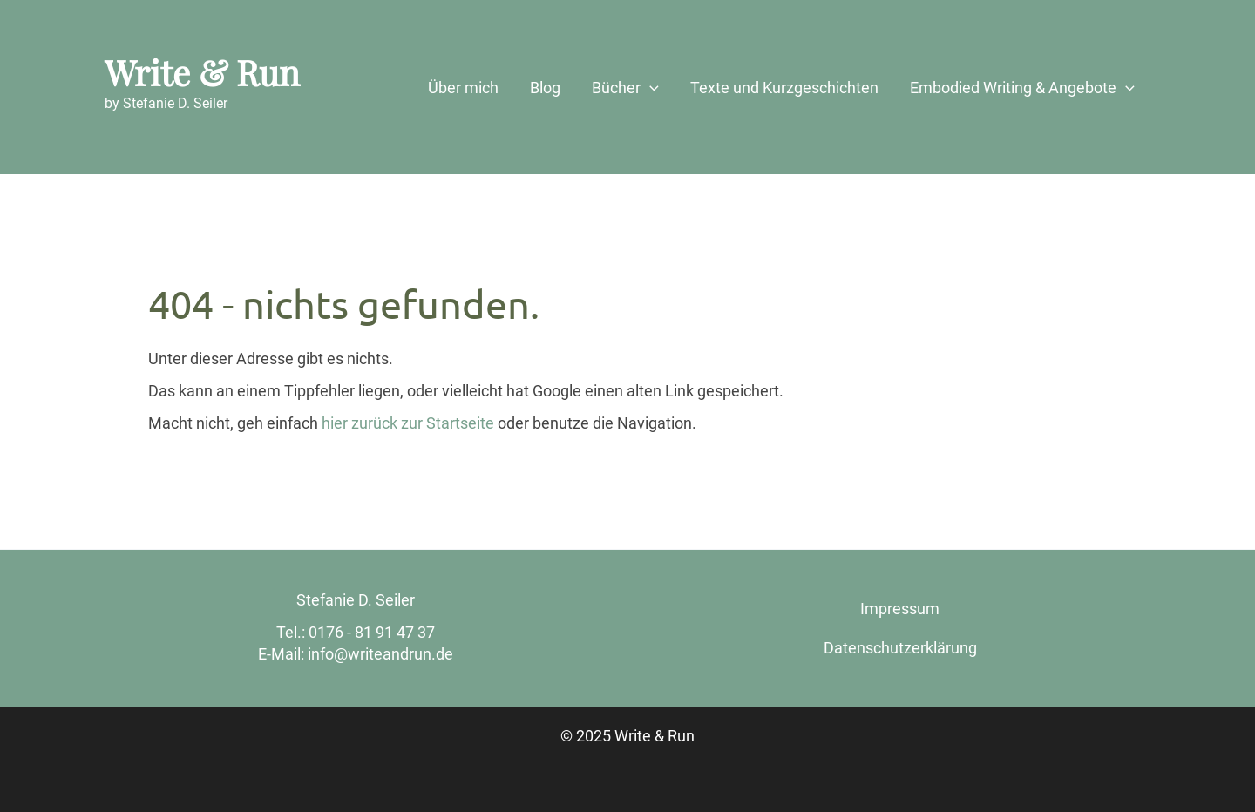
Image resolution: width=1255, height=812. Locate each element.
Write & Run (202, 72)
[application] (650, 88)
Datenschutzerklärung (900, 648)
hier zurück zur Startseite (408, 423)
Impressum (900, 608)
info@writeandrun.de (380, 654)
